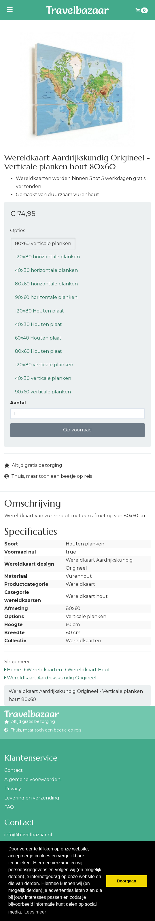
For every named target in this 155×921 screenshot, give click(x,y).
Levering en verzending (31, 798)
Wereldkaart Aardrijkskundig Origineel (50, 678)
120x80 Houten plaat (39, 311)
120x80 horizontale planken (47, 256)
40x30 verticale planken (43, 378)
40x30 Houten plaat (38, 324)
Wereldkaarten (43, 669)
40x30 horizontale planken (46, 270)
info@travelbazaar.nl (28, 834)
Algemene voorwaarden (32, 779)
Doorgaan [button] (126, 881)
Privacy (12, 788)
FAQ (9, 807)
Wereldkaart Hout (87, 669)
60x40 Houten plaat (38, 338)
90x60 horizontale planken (46, 297)
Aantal (18, 402)
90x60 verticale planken (43, 392)
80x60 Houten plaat (38, 351)
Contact (13, 770)
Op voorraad (77, 430)
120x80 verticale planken (44, 364)
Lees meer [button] (35, 911)
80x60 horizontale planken (46, 284)
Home (12, 669)
